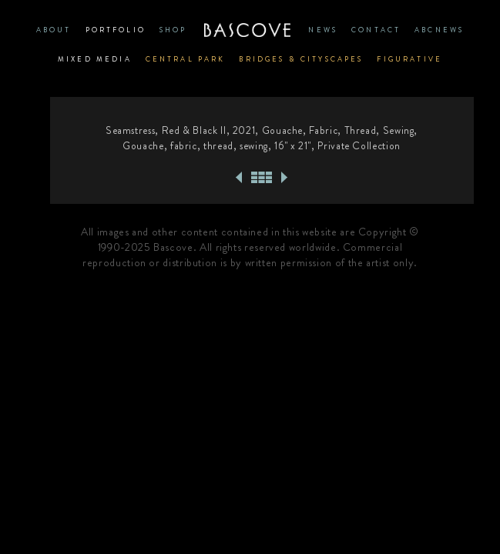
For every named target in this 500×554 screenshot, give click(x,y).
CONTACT (376, 30)
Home (247, 30)
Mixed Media (95, 59)
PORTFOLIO (116, 30)
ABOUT (54, 30)
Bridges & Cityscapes (301, 59)
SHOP (173, 30)
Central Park (186, 59)
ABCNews (439, 30)
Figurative (409, 59)
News (322, 30)
